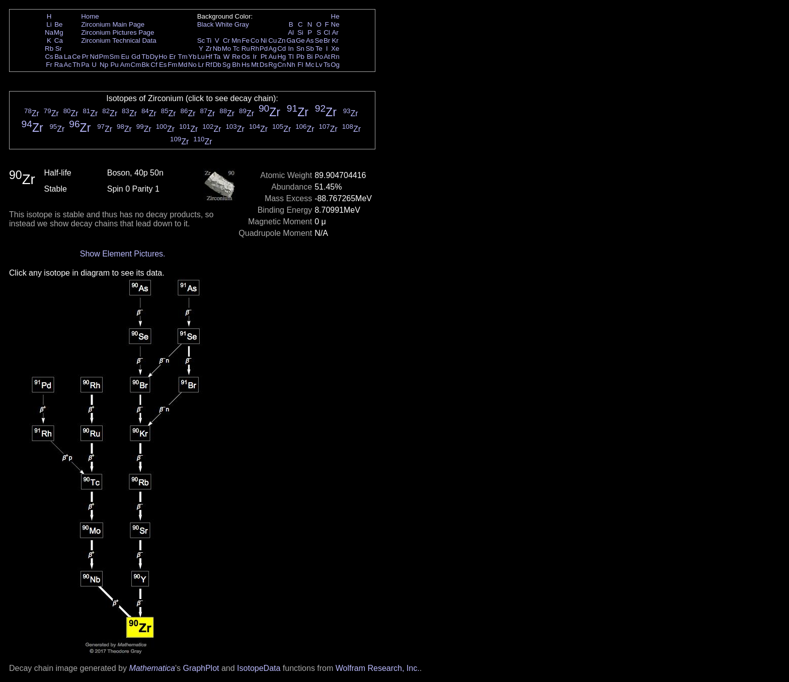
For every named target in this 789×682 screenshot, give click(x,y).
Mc (309, 64)
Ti (209, 40)
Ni (264, 40)
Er (172, 56)
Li (48, 24)
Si (300, 32)
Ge (300, 40)
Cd (281, 48)
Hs (246, 64)
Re (236, 56)
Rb (49, 48)
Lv (319, 64)
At (327, 56)
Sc (201, 40)
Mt (255, 64)
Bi (310, 56)
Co (255, 40)
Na (49, 32)
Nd (94, 56)
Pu (114, 64)
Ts (327, 64)
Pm (104, 56)
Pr (85, 56)
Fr (49, 64)
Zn (282, 40)
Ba (58, 56)
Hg (281, 56)
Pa (85, 64)
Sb (310, 48)
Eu (125, 56)
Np (104, 64)
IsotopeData (258, 668)
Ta (216, 56)
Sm (115, 56)
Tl (291, 56)
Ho (163, 56)
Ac (68, 64)
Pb (300, 56)
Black (205, 24)
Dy (154, 56)
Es (163, 64)
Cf (153, 64)
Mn (236, 40)
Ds (264, 64)
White (223, 24)
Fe (246, 40)
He (335, 16)
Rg (272, 64)
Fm (172, 64)
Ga (290, 40)
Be (58, 24)
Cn (281, 64)
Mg (58, 32)
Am (125, 64)
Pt (264, 56)
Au (272, 56)
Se (319, 40)
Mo (226, 48)
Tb (145, 56)
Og (335, 64)
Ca (58, 40)
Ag (272, 48)
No (192, 64)
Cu (272, 40)
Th (76, 64)
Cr (226, 40)
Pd (264, 48)
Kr (335, 40)
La (67, 56)
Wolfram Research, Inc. (378, 668)
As (310, 40)
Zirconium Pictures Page (117, 32)
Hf (208, 56)
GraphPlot (201, 668)
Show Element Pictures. (123, 253)
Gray (241, 24)
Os (246, 56)
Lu (201, 56)
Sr (58, 48)
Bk (145, 64)
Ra (58, 64)
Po (319, 56)
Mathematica (152, 668)
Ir (255, 56)
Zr (209, 48)
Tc (236, 48)
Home (90, 16)
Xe (335, 48)
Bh (236, 64)
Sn (300, 48)
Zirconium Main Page (112, 24)
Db (217, 64)
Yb (192, 56)
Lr (201, 64)
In (291, 48)
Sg (226, 64)
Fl (300, 64)
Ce (76, 56)
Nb (217, 48)
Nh (291, 64)
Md (183, 64)
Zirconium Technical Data (118, 40)
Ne (335, 24)
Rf (208, 64)
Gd (135, 56)
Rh (255, 48)
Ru (246, 48)
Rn (335, 56)
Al (291, 32)
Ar (335, 32)
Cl (327, 32)
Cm (136, 64)
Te (319, 48)
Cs (49, 56)
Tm (182, 56)
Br (327, 40)
